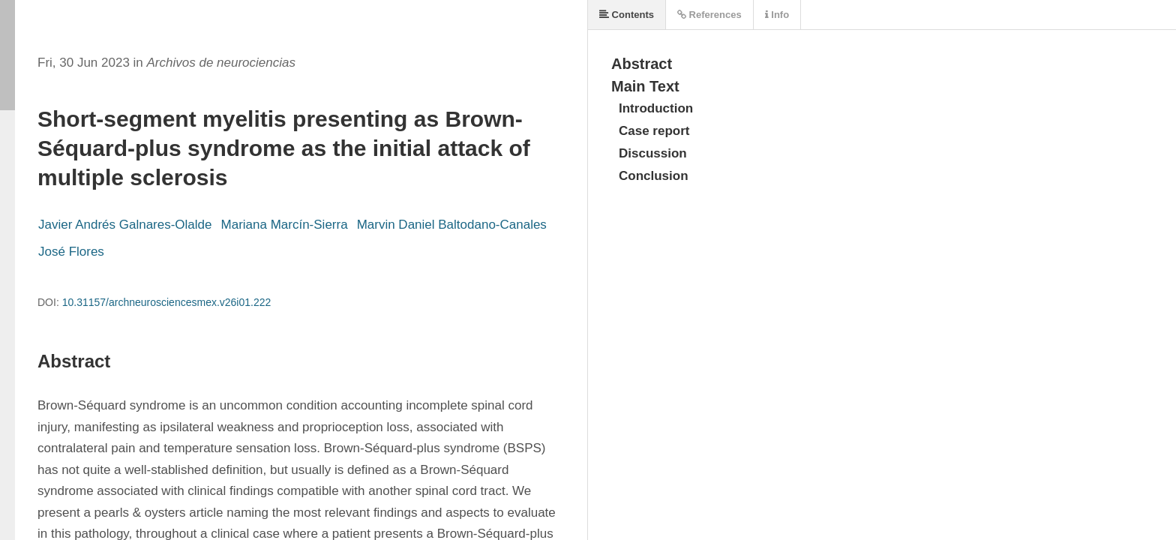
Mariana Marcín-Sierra (284, 225)
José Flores (71, 251)
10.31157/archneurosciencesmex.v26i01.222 (167, 302)
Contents (626, 14)
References (709, 14)
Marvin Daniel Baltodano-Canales (452, 225)
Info (777, 14)
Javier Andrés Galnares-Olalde (125, 225)
